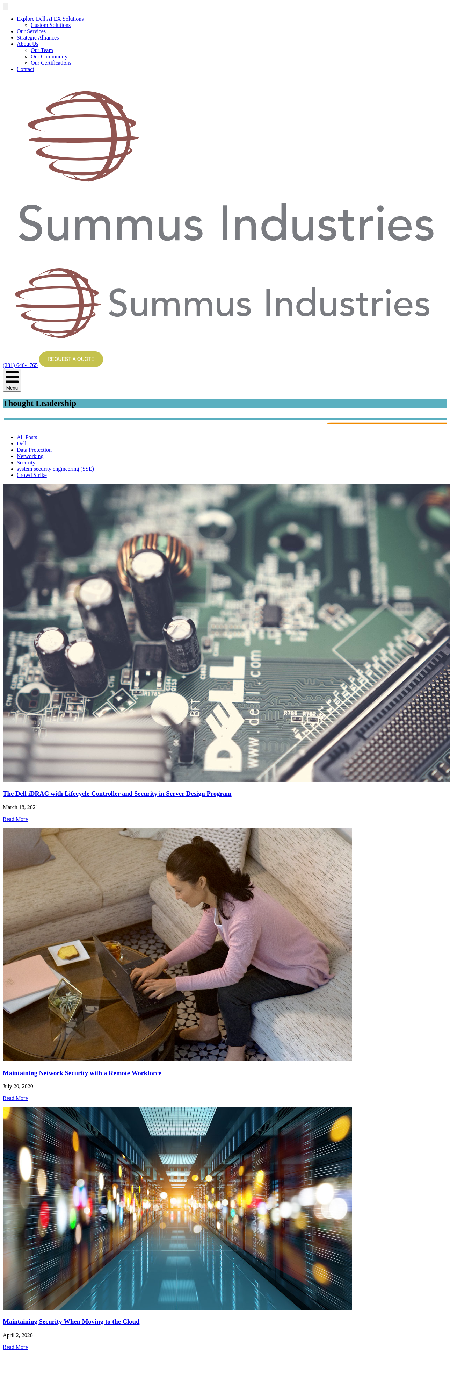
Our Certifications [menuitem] (51, 63)
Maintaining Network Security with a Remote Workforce (82, 1073)
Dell (22, 444)
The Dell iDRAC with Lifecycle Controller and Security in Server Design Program (117, 793)
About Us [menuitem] (27, 44)
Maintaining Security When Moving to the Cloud (71, 1321)
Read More (15, 819)
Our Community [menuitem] (49, 56)
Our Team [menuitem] (42, 50)
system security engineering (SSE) (55, 469)
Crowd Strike (32, 475)
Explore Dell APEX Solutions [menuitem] (50, 19)
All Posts (27, 437)
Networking (30, 456)
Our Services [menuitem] (31, 31)
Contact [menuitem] (25, 69)
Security (26, 462)
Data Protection (34, 450)
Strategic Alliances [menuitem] (38, 38)
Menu (12, 380)
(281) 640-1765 (20, 365)
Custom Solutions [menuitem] (51, 25)
